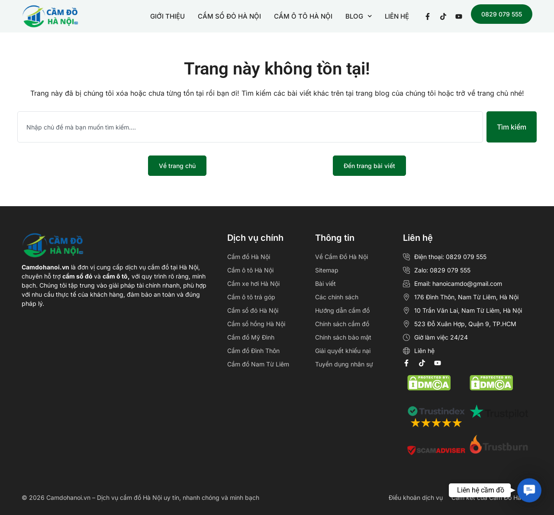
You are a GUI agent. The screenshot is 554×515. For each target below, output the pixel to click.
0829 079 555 (501, 14)
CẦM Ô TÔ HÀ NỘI (303, 16)
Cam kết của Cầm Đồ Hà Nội (491, 497)
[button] (529, 490)
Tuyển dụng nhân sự (344, 364)
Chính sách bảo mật (343, 337)
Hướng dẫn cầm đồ (342, 310)
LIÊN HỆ (397, 16)
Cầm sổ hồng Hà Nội (256, 323)
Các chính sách (336, 297)
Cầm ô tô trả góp (251, 297)
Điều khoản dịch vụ (416, 497)
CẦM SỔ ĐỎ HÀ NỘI (229, 16)
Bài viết (325, 283)
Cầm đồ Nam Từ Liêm (258, 364)
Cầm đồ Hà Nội (248, 256)
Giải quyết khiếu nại (342, 350)
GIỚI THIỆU (167, 16)
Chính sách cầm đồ (342, 323)
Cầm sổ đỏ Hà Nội (252, 310)
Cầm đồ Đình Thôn (253, 350)
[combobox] (250, 127)
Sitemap (326, 270)
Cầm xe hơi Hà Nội (253, 283)
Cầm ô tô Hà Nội (250, 270)
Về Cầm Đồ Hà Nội (341, 256)
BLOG (358, 16)
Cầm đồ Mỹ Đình (250, 337)
